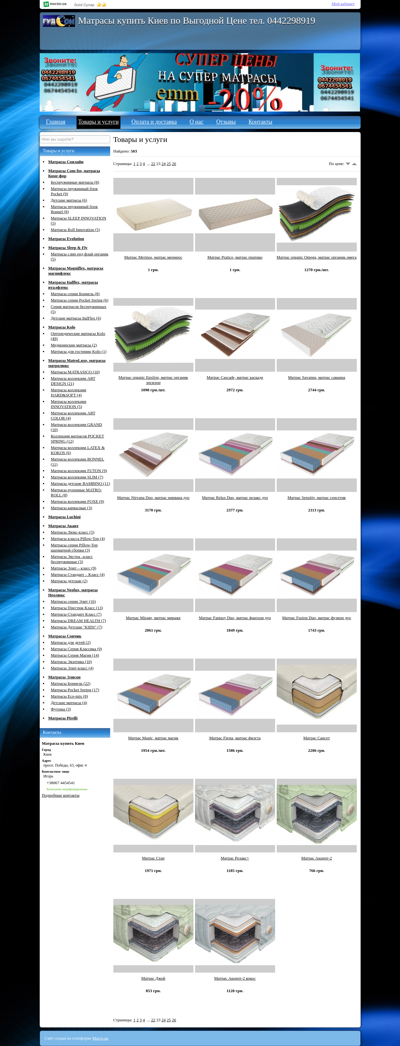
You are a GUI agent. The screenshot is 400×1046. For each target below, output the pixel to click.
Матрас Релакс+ (235, 858)
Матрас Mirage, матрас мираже (153, 617)
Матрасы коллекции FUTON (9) (79, 470)
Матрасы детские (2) (69, 580)
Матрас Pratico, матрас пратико (235, 257)
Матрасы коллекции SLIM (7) (77, 477)
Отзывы (226, 122)
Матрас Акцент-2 (316, 858)
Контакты (260, 122)
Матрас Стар (153, 858)
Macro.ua (100, 1038)
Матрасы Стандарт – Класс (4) (78, 574)
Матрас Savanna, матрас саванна (316, 377)
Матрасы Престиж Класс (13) (77, 607)
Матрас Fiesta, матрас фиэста (235, 737)
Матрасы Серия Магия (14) (75, 655)
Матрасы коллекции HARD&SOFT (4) (68, 392)
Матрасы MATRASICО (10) (75, 371)
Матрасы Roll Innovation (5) (75, 229)
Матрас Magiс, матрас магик (153, 737)
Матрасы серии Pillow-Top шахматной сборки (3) (74, 547)
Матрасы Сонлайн (66, 161)
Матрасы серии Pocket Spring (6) (80, 300)
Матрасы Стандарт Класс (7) (76, 614)
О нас (196, 122)
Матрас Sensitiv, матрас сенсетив (317, 497)
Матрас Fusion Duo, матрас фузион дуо (316, 617)
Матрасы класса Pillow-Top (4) (78, 538)
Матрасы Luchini (64, 516)
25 (169, 163)
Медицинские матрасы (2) (74, 345)
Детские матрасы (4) (69, 702)
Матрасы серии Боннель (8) (75, 293)
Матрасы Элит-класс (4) (72, 668)
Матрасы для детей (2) (71, 642)
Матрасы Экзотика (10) (71, 661)
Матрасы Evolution (66, 238)
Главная (55, 122)
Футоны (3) (61, 709)
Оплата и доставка (154, 122)
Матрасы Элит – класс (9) (73, 568)
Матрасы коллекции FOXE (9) (77, 501)
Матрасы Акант (63, 525)
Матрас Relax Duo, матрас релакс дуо (235, 497)
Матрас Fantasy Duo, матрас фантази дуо (235, 617)
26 (174, 163)
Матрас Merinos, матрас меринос (153, 257)
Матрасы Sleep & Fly (68, 247)
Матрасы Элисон (64, 677)
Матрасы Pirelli (63, 718)
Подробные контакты (61, 795)
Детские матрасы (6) (69, 200)
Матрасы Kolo (62, 327)
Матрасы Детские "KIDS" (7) (76, 627)
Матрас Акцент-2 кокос (235, 978)
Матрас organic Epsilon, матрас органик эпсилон (153, 380)
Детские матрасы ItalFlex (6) (76, 318)
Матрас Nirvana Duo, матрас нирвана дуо (153, 497)
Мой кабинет (343, 3)
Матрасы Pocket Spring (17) (75, 689)
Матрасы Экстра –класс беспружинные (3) (72, 559)
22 (153, 163)
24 (163, 163)
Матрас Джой (153, 978)
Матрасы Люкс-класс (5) (72, 532)
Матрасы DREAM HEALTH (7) (78, 620)
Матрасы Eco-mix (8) (69, 696)
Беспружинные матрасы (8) (75, 182)
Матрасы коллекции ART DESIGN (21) (73, 381)
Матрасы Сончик (65, 636)
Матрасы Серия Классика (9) (76, 648)
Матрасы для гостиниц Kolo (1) (79, 351)
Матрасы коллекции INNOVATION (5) (68, 404)
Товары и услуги (98, 122)
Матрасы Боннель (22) (71, 683)
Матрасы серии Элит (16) (73, 601)
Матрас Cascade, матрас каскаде (235, 377)
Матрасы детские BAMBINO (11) (80, 483)
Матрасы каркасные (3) (71, 507)
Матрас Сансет (316, 737)
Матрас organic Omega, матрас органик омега (317, 257)
